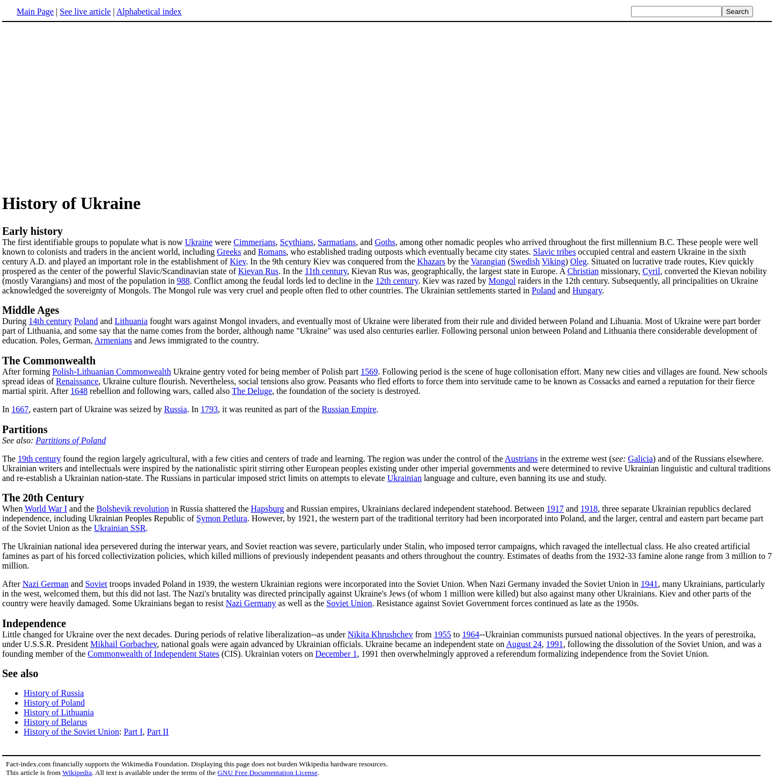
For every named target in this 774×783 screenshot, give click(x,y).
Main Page (35, 11)
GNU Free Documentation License (267, 772)
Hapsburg (267, 508)
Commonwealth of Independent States (153, 653)
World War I (46, 508)
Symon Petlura (221, 518)
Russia (175, 409)
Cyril (651, 271)
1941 (649, 583)
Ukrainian (404, 478)
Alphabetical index (148, 11)
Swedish (525, 261)
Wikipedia (77, 772)
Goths (385, 242)
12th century (397, 280)
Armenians (113, 340)
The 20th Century (43, 498)
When (13, 508)
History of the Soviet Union (71, 731)
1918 (589, 508)
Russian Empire (349, 409)
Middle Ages (30, 310)
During (15, 321)
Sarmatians (337, 242)
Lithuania (130, 321)
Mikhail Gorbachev (123, 644)
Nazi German (46, 583)
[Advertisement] (92, 107)
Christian (583, 271)
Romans (272, 251)
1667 (19, 409)
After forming (387, 365)
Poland (543, 290)
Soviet (96, 583)
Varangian (488, 261)
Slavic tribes (554, 251)
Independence (34, 623)
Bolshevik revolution (132, 508)
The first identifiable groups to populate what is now (93, 242)
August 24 (524, 644)
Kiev (238, 261)
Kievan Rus (258, 271)
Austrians (521, 458)
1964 (470, 634)
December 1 (336, 653)
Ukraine (199, 242)
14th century (49, 321)
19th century (39, 458)
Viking (553, 261)
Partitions (24, 429)
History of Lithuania (59, 712)
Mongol (502, 280)
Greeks (229, 251)
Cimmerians (255, 242)
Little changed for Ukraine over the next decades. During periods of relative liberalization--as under (175, 634)
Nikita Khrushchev (380, 634)
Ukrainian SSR (120, 528)
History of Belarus (55, 722)
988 (183, 280)
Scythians (296, 242)
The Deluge (252, 391)
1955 (442, 634)
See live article (85, 11)
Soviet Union (349, 603)
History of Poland (54, 702)
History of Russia (54, 693)
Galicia (640, 458)
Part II (157, 731)
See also (20, 673)
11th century (326, 271)
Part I (133, 731)
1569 (369, 371)
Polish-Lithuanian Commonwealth (111, 371)
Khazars (431, 261)
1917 (555, 508)
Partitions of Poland (70, 440)
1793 (209, 409)
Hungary (587, 290)
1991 (554, 644)
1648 (79, 391)
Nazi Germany (251, 603)
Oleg (578, 261)
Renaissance (77, 381)
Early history (32, 231)
